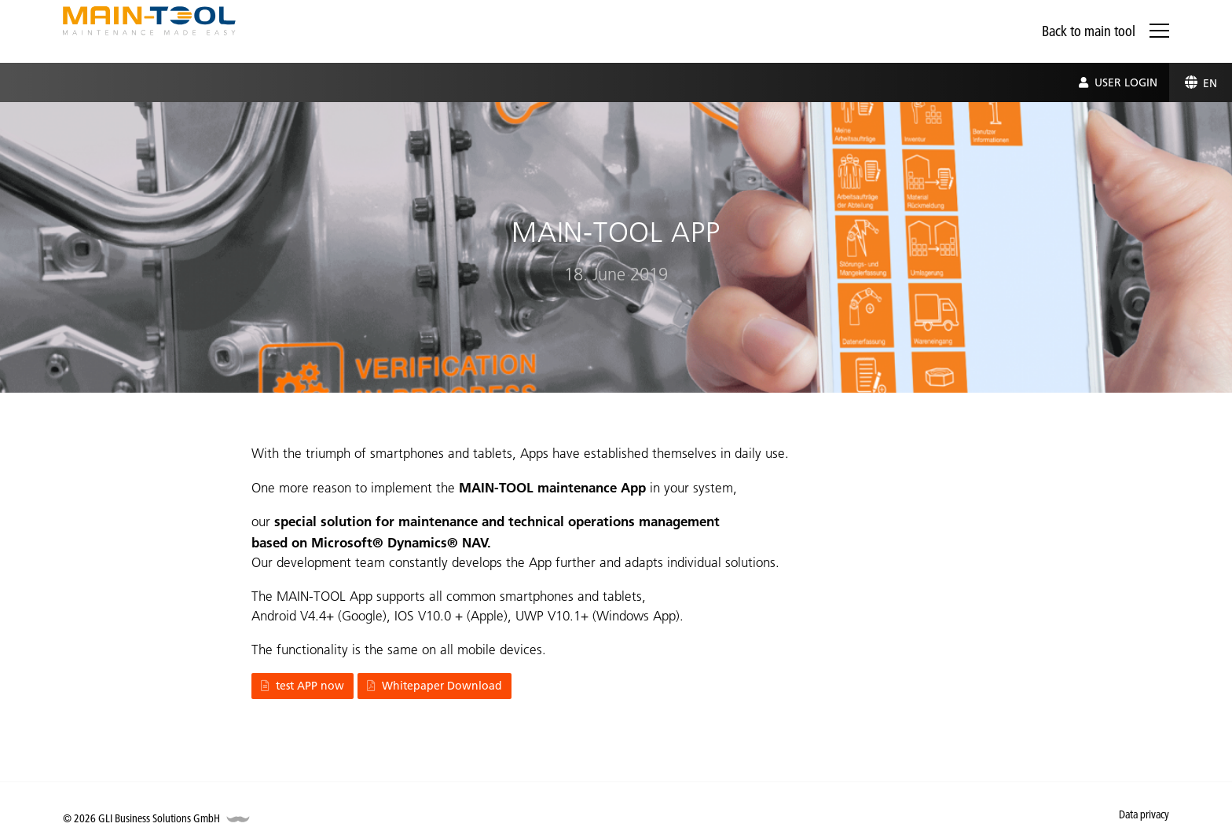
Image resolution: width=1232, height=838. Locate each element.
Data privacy (1144, 814)
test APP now (302, 686)
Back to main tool (1088, 31)
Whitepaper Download (434, 686)
